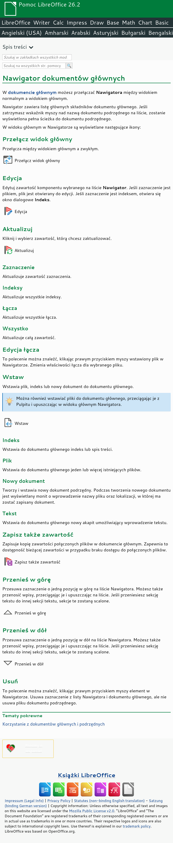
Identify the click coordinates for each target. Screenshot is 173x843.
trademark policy (137, 826)
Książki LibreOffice (86, 775)
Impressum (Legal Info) (24, 800)
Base (113, 22)
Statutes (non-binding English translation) (109, 800)
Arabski (80, 33)
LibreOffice (15, 22)
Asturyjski (105, 33)
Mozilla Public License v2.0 (91, 810)
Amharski (56, 33)
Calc (58, 22)
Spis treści (14, 46)
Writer (41, 22)
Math (128, 22)
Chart (145, 22)
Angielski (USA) (21, 33)
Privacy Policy (58, 800)
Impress (77, 22)
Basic (162, 22)
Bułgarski (133, 33)
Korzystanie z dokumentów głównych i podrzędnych (53, 724)
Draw (97, 22)
